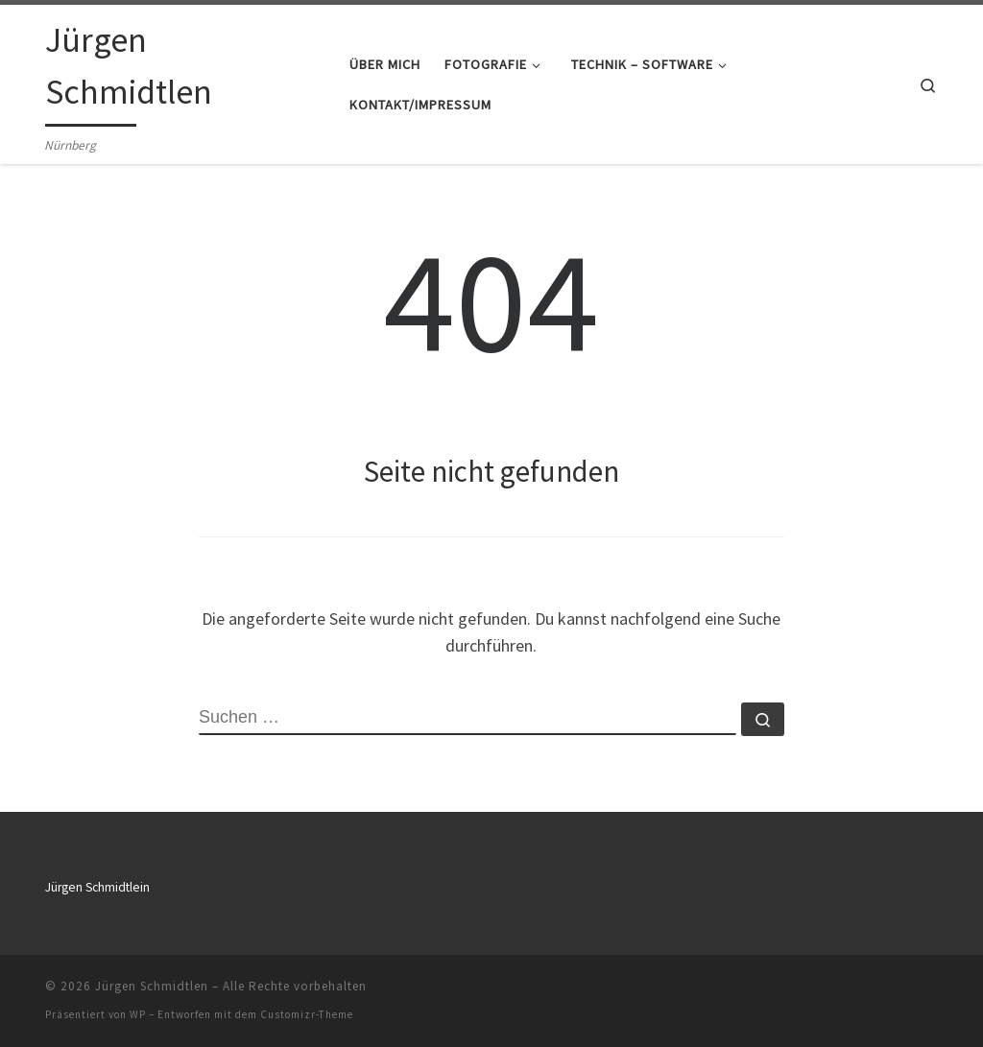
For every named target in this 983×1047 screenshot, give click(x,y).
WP (138, 1014)
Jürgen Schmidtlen (151, 986)
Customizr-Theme (306, 1014)
